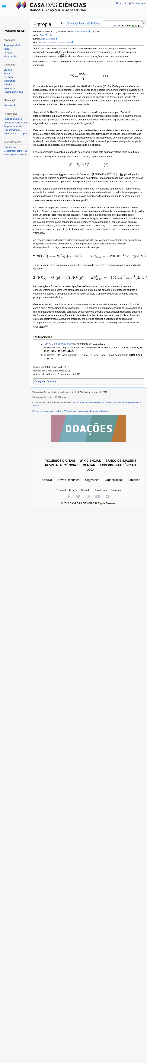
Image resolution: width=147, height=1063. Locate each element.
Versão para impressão (15, 154)
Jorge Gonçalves (47, 39)
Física (7, 73)
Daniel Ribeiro (46, 35)
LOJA (90, 469)
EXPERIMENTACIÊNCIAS (118, 465)
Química (51, 381)
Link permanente (12, 130)
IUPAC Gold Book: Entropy (58, 343)
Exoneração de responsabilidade (93, 411)
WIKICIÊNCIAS (90, 460)
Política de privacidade (43, 411)
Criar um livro (10, 147)
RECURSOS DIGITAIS (59, 460)
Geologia (8, 77)
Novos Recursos (68, 480)
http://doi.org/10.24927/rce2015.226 (54, 42)
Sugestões (92, 480)
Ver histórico (93, 23)
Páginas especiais (13, 126)
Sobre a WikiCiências (66, 411)
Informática (9, 88)
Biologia (8, 69)
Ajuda (7, 49)
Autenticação (138, 3)
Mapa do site (10, 56)
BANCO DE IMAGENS (120, 460)
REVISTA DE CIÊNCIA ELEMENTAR (70, 465)
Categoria (39, 381)
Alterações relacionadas (16, 122)
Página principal (12, 45)
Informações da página (15, 133)
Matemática (9, 81)
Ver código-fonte (76, 23)
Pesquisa (8, 52)
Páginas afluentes (13, 119)
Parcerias (133, 480)
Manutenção (10, 105)
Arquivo (47, 480)
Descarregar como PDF (15, 151)
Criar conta (121, 3)
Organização (113, 480)
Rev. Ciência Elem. (79, 31)
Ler (63, 23)
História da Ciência (13, 92)
